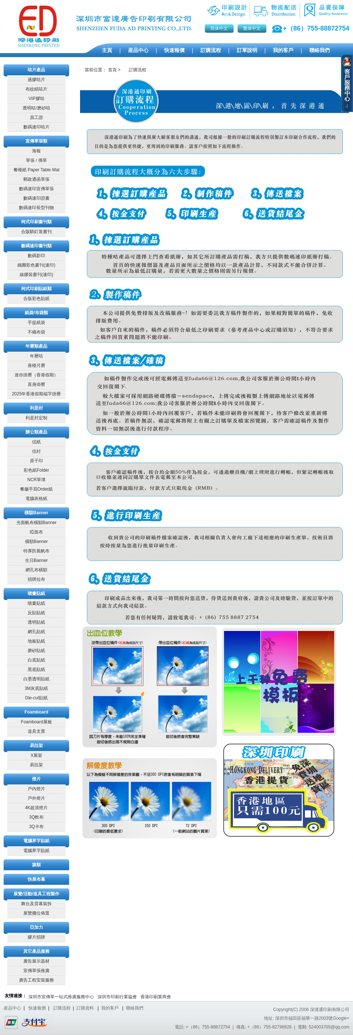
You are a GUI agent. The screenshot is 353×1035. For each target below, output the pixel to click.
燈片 (36, 779)
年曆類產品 (36, 346)
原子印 (36, 460)
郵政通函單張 (36, 179)
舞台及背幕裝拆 (36, 903)
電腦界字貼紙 (36, 840)
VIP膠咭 (36, 98)
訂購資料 (85, 1008)
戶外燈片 (36, 798)
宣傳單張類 (36, 141)
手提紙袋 (36, 322)
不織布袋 (36, 332)
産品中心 (138, 50)
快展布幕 (36, 879)
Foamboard (36, 712)
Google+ (341, 1018)
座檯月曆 (36, 365)
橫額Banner (36, 512)
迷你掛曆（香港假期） (36, 374)
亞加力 (36, 927)
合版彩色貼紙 (36, 298)
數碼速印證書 (36, 198)
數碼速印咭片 (36, 126)
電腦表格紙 (36, 498)
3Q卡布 (36, 826)
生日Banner (36, 560)
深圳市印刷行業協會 (117, 996)
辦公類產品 (36, 432)
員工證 (36, 117)
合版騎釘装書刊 (36, 231)
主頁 (107, 50)
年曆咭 (36, 356)
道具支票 (36, 731)
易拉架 (36, 745)
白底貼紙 (36, 660)
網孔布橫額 (36, 569)
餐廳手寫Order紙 (36, 489)
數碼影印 (36, 255)
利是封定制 (36, 417)
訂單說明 (247, 50)
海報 (36, 150)
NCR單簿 (36, 479)
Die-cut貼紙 (36, 697)
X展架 (36, 755)
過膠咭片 (36, 79)
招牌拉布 (36, 579)
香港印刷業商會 (155, 996)
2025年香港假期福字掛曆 (36, 393)
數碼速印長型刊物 (36, 207)
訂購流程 (211, 50)
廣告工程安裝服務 (36, 980)
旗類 (36, 864)
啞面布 (36, 532)
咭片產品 (36, 69)
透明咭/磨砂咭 (36, 108)
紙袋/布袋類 (36, 312)
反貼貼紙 (36, 612)
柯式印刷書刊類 (36, 221)
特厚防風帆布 (36, 551)
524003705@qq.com (329, 1027)
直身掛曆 (36, 384)
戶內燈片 (36, 788)
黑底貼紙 (36, 669)
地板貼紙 (36, 641)
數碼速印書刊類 (36, 245)
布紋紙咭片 (36, 89)
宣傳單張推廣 (36, 970)
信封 (36, 451)
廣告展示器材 (36, 961)
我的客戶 (283, 50)
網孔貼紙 (36, 631)
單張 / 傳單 (36, 160)
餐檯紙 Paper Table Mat (36, 169)
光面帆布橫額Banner (36, 522)
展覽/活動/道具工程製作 (36, 893)
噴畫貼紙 (36, 593)
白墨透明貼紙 (36, 679)
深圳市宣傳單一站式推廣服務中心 (61, 996)
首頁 (112, 69)
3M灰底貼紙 (36, 688)
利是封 (36, 408)
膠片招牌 (36, 937)
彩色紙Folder (36, 470)
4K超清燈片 (36, 807)
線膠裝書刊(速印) (36, 274)
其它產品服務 (36, 951)
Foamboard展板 (36, 721)
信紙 (36, 441)
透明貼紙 (36, 622)
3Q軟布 (36, 817)
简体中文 (219, 28)
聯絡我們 (319, 50)
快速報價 (174, 50)
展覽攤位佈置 (36, 913)
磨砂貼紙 (36, 650)
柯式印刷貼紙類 (36, 288)
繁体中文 (252, 28)
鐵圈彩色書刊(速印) (36, 265)
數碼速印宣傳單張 (36, 188)
